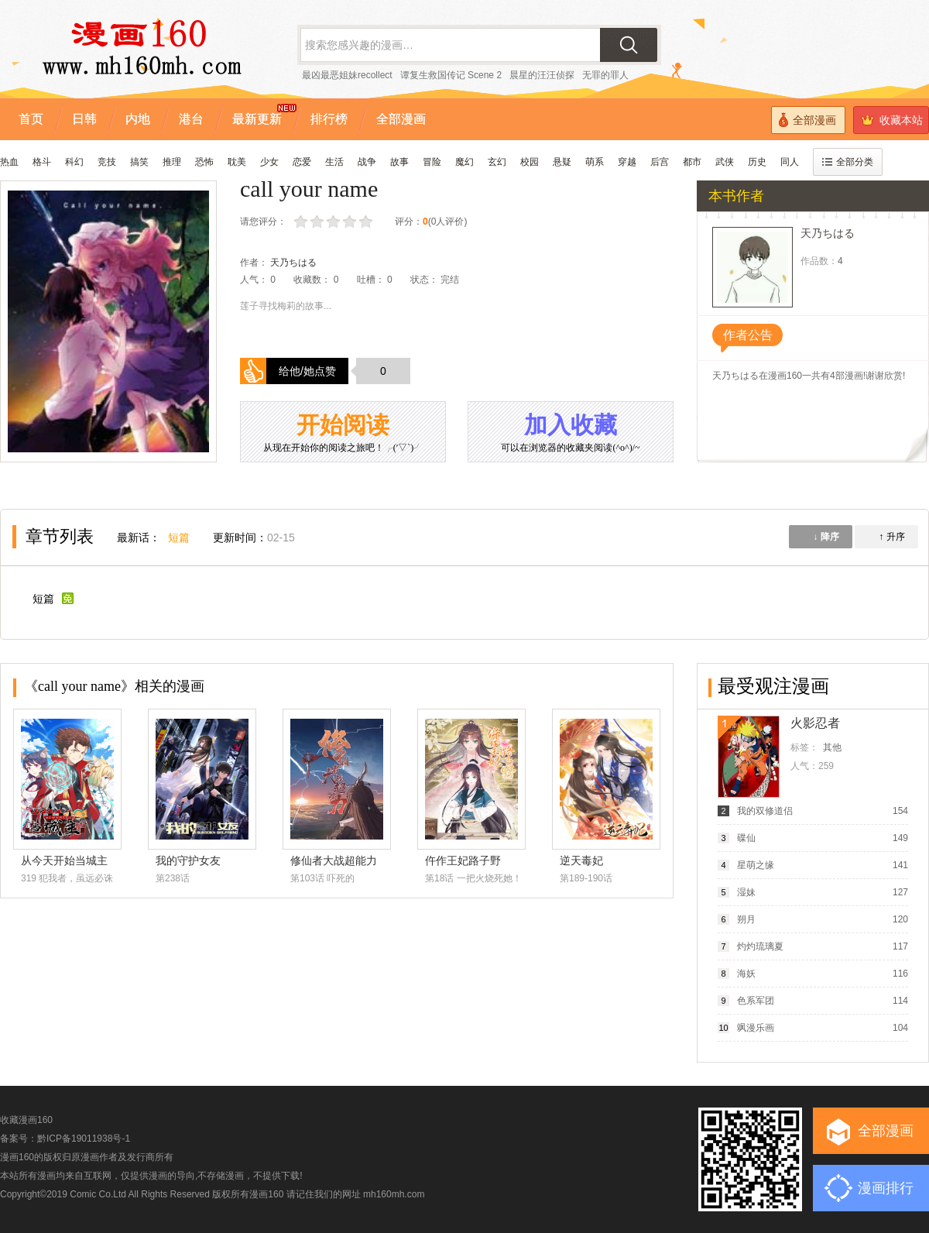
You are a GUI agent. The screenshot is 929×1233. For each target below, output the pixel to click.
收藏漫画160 (26, 1120)
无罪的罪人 (605, 75)
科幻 (74, 161)
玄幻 (497, 161)
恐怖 (204, 161)
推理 (172, 161)
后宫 (659, 161)
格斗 (42, 161)
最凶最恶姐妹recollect (347, 75)
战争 (367, 161)
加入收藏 (570, 433)
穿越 (627, 161)
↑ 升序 (891, 536)
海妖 (746, 973)
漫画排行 (886, 1188)
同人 (789, 161)
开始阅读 (343, 433)
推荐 (351, 221)
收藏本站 (892, 120)
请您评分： (263, 221)
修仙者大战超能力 (333, 860)
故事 (399, 161)
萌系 (594, 161)
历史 (757, 161)
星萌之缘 (755, 865)
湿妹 (746, 892)
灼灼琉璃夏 (760, 946)
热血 (9, 161)
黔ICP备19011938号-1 (83, 1138)
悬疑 (562, 161)
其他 (832, 747)
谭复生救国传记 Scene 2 (451, 75)
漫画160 (266, 1194)
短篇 (179, 537)
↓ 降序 (825, 536)
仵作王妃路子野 (463, 860)
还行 (335, 221)
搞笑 (139, 161)
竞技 (107, 161)
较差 (318, 221)
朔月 (746, 919)
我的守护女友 (188, 860)
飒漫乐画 (755, 1027)
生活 (334, 161)
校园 (529, 161)
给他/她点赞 (307, 371)
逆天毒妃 (581, 860)
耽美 (237, 161)
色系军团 (755, 1000)
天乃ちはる (293, 262)
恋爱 (302, 161)
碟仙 (746, 838)
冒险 (432, 161)
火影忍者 (815, 723)
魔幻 (464, 161)
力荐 (367, 221)
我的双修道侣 (765, 810)
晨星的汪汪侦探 (541, 75)
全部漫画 (807, 119)
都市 (692, 161)
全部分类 (847, 161)
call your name (309, 188)
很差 (302, 221)
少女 (269, 161)
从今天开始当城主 (64, 860)
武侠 (724, 161)
